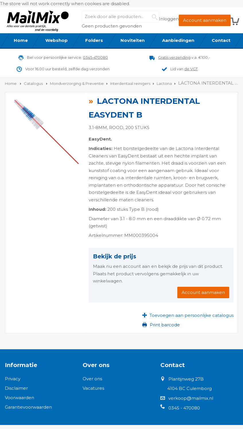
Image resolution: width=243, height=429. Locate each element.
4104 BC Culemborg (189, 388)
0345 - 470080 (184, 408)
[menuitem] (21, 40)
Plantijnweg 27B (186, 379)
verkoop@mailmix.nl (190, 398)
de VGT (191, 69)
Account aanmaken (204, 20)
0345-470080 (95, 57)
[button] (188, 315)
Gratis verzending (174, 57)
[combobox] (120, 16)
